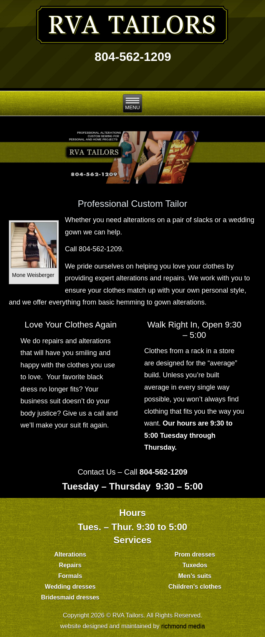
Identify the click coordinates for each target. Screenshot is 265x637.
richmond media (183, 626)
